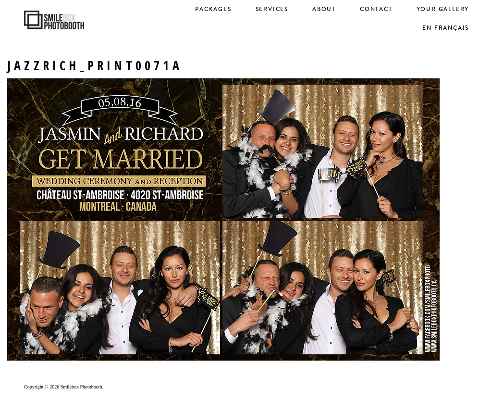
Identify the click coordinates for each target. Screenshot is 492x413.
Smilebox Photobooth (81, 386)
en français (445, 28)
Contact (376, 9)
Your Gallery (443, 9)
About (324, 9)
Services (272, 9)
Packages (213, 9)
